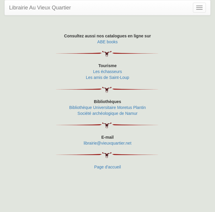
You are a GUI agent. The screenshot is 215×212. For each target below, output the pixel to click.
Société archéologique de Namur (107, 113)
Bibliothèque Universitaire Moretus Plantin (107, 107)
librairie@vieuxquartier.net (107, 143)
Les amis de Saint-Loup (107, 77)
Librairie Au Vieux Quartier (40, 8)
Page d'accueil (107, 167)
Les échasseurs (107, 71)
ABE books (107, 41)
